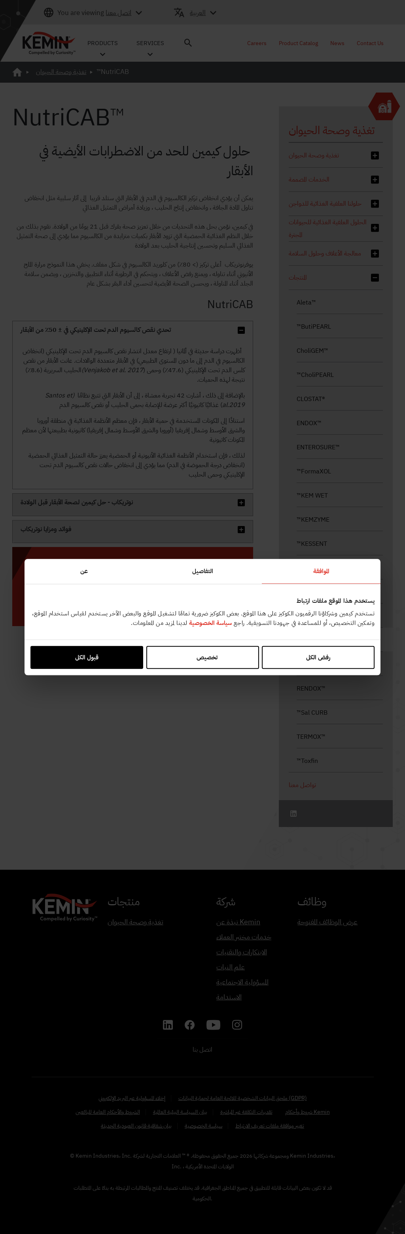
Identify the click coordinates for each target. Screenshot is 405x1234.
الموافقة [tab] (321, 571)
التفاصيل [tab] (202, 571)
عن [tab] (84, 571)
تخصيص (202, 657)
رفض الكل (318, 657)
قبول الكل (86, 657)
